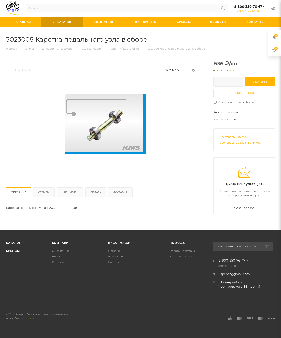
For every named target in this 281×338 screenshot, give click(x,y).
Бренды (13, 250)
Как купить (70, 192)
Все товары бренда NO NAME (240, 142)
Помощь (177, 242)
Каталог (13, 242)
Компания (61, 242)
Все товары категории (235, 137)
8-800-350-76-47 (248, 7)
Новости (58, 256)
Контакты (58, 262)
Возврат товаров (181, 256)
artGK (30, 318)
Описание (18, 192)
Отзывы (44, 192)
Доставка (120, 192)
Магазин (114, 250)
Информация (120, 242)
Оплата (95, 192)
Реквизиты (115, 256)
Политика (114, 262)
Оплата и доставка (182, 250)
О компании (60, 250)
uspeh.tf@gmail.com (234, 274)
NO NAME (174, 70)
